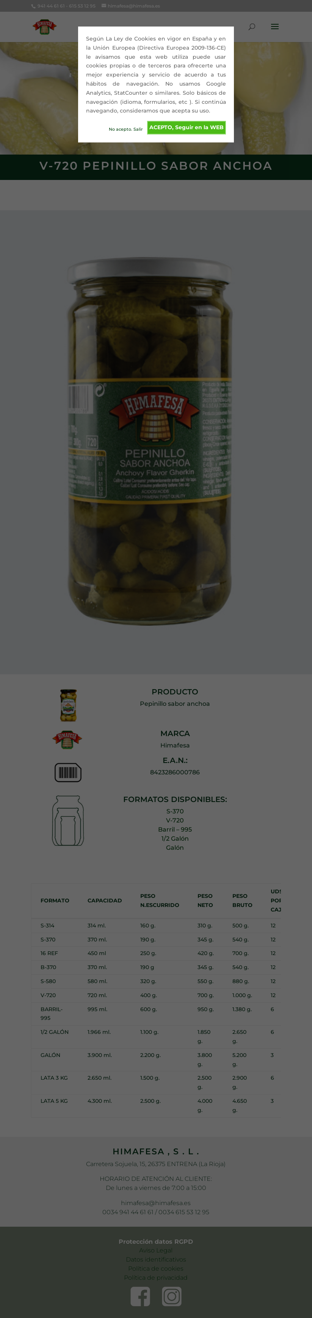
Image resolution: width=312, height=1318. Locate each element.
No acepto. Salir (126, 129)
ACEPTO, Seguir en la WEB (186, 127)
